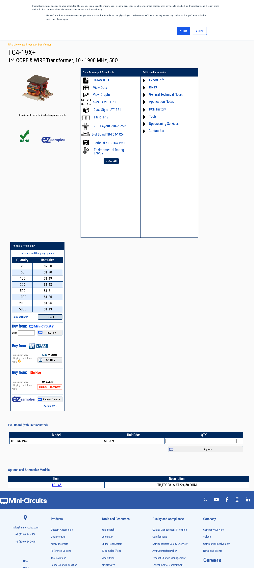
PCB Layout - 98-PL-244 (110, 126)
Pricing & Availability (210, 72)
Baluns (54, 415)
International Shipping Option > (223, 79)
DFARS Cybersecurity (163, 427)
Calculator (107, 363)
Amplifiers (55, 407)
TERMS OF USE (107, 551)
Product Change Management (169, 384)
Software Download (112, 448)
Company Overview (213, 356)
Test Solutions (58, 384)
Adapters (54, 402)
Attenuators (56, 411)
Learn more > (235, 232)
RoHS (151, 87)
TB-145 (57, 311)
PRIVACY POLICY (125, 551)
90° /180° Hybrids (58, 510)
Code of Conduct (161, 405)
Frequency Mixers (58, 452)
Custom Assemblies (62, 356)
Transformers (56, 535)
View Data (100, 87)
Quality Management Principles (169, 356)
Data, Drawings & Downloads (98, 72)
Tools (151, 116)
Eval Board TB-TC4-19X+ (107, 134)
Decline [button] (199, 30)
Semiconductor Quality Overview (170, 370)
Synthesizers (56, 523)
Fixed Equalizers (58, 448)
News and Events (212, 377)
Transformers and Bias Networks (65, 539)
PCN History (155, 109)
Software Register (111, 455)
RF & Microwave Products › (23, 44)
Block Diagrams (110, 405)
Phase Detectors (58, 481)
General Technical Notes (164, 94)
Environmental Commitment (167, 391)
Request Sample (234, 226)
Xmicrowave (108, 391)
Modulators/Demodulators (62, 473)
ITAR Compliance (161, 413)
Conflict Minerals (161, 420)
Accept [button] (183, 30)
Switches (55, 519)
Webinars (107, 420)
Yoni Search (108, 356)
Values (207, 363)
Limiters (54, 465)
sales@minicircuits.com (25, 354)
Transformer (44, 44)
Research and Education (64, 391)
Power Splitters (57, 502)
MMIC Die (55, 469)
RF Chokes (55, 515)
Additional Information (153, 72)
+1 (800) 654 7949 (25, 368)
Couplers (54, 427)
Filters (53, 444)
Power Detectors (58, 494)
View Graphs (102, 94)
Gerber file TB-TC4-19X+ (109, 143)
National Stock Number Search (118, 434)
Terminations (56, 527)
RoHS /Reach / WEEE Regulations (170, 398)
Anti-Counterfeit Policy (164, 377)
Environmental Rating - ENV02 (110, 151)
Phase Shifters (57, 486)
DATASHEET (101, 80)
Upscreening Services (162, 123)
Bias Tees (55, 419)
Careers (212, 386)
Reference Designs (61, 377)
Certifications (159, 363)
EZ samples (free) (111, 377)
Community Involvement (216, 370)
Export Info (155, 80)
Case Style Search (111, 441)
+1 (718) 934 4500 (25, 361)
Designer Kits (58, 363)
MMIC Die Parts (59, 370)
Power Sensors (57, 498)
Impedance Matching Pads (62, 460)
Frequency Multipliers (60, 456)
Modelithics (108, 384)
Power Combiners (58, 490)
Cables (54, 423)
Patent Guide (109, 427)
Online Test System (112, 370)
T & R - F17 (101, 117)
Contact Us (154, 131)
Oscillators (55, 477)
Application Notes (159, 101)
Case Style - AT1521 (107, 110)
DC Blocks (55, 436)
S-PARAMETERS (104, 102)
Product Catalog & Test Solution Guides (123, 413)
